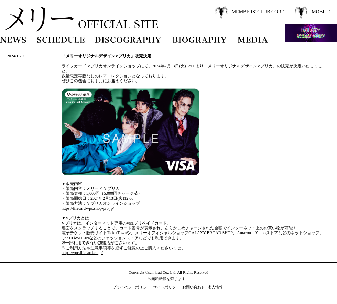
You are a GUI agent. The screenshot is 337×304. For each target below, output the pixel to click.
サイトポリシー (166, 287)
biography (199, 39)
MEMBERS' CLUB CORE (258, 11)
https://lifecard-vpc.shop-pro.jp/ (88, 208)
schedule (60, 39)
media (253, 39)
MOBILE (321, 11)
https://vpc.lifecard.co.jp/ (82, 252)
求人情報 (215, 287)
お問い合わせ (193, 287)
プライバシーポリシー (131, 287)
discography (129, 39)
